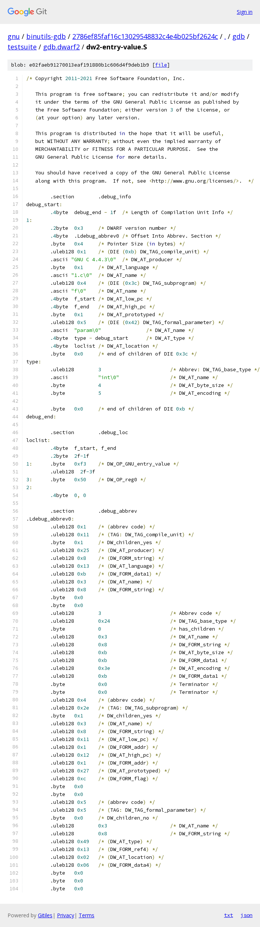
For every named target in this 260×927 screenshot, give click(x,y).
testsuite (22, 46)
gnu (13, 36)
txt (228, 915)
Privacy (65, 915)
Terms (86, 915)
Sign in (245, 11)
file (161, 65)
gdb (238, 36)
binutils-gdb (46, 36)
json (247, 915)
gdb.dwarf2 (61, 46)
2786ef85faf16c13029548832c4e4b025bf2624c (145, 36)
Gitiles (45, 915)
